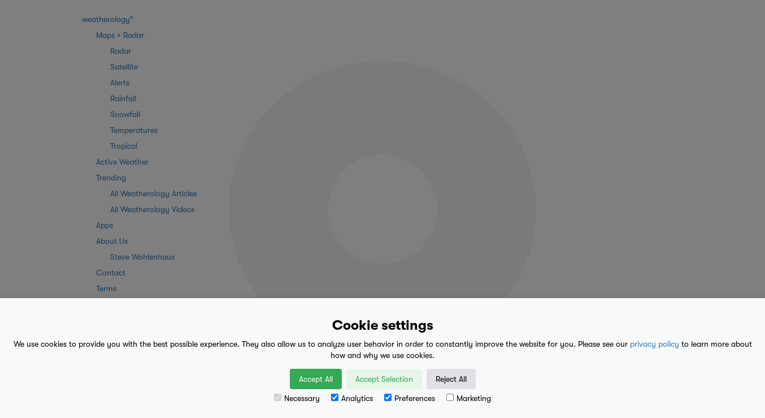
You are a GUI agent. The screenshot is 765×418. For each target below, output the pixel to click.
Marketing (468, 398)
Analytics (352, 398)
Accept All (316, 378)
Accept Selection (384, 378)
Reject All (451, 378)
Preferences (409, 398)
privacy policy (654, 343)
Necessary (297, 398)
